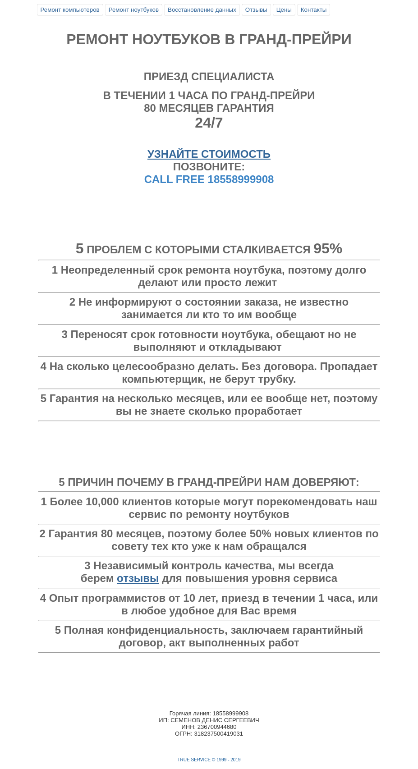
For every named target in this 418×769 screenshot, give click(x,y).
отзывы (138, 578)
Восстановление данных (202, 9)
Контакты (314, 9)
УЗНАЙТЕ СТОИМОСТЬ (209, 154)
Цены (284, 9)
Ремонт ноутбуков (134, 9)
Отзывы (256, 9)
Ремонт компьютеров (70, 9)
